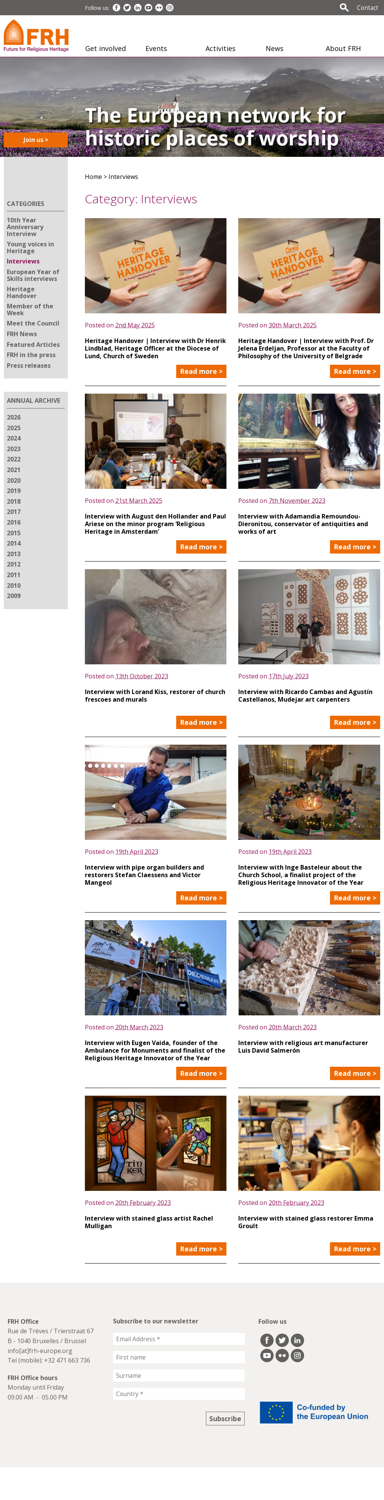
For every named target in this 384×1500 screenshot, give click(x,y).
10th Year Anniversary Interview (25, 227)
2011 (14, 575)
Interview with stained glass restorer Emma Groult (305, 1222)
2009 (14, 596)
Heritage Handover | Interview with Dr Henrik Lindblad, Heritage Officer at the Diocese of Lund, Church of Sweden (155, 348)
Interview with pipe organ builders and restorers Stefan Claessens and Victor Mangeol (144, 875)
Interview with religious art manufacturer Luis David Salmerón (303, 1047)
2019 (14, 491)
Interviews (23, 261)
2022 (14, 459)
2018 (14, 501)
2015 (14, 533)
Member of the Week (30, 309)
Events (156, 48)
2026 (14, 417)
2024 (14, 438)
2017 (14, 511)
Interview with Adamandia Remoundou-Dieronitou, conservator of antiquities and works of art (303, 524)
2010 (14, 585)
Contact (367, 7)
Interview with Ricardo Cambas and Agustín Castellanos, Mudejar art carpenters (305, 696)
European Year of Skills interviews (33, 275)
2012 (14, 564)
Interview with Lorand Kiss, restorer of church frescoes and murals (155, 696)
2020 (14, 480)
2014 (14, 543)
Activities (221, 48)
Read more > (201, 371)
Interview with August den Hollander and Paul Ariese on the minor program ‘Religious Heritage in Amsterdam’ (155, 524)
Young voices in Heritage (30, 247)
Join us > (36, 140)
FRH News (22, 334)
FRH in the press (31, 355)
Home (93, 176)
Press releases (29, 365)
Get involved (105, 48)
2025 (14, 428)
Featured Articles (33, 344)
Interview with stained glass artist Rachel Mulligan (149, 1222)
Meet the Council (33, 323)
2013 (14, 554)
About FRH (343, 48)
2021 (14, 470)
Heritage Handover (22, 292)
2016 (14, 522)
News (275, 48)
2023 (14, 449)
